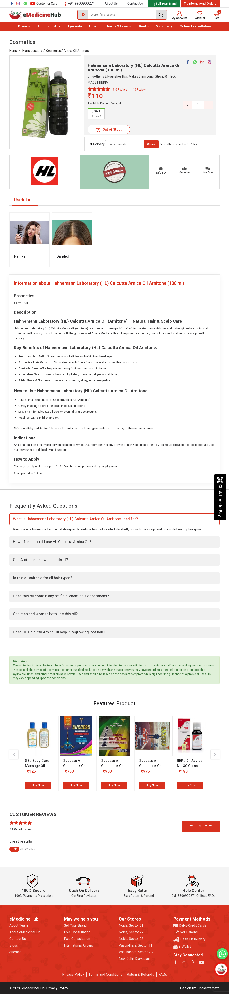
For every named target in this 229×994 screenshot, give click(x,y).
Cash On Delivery (189, 939)
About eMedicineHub (24, 932)
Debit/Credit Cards (189, 925)
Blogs (13, 945)
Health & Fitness (118, 26)
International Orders (78, 945)
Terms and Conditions (105, 974)
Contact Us (135, 3)
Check (151, 144)
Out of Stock (108, 129)
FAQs (163, 974)
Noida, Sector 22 (131, 938)
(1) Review (139, 90)
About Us (111, 3)
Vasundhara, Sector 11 (135, 945)
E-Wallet (182, 946)
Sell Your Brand (75, 925)
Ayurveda (74, 26)
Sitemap (15, 952)
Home (13, 50)
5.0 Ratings (120, 90)
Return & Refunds (140, 974)
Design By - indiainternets (200, 988)
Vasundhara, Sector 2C (136, 952)
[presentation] (13, 754)
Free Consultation (77, 932)
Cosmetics (53, 50)
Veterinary (164, 26)
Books (144, 26)
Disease (24, 26)
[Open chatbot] (221, 969)
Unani (93, 26)
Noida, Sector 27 (131, 932)
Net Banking (185, 932)
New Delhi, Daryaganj (134, 958)
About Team (18, 925)
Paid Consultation (77, 938)
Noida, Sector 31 (131, 925)
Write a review (201, 826)
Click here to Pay (220, 497)
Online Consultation (195, 26)
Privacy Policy (73, 974)
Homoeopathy (49, 26)
